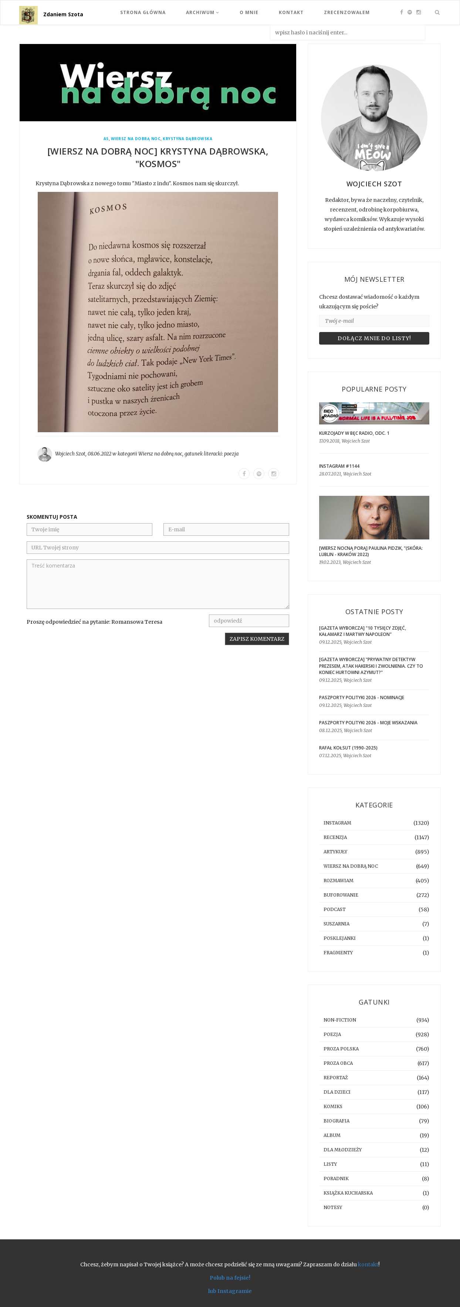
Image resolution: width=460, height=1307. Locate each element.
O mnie (249, 12)
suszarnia (336, 924)
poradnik (336, 1178)
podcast (335, 909)
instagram (337, 823)
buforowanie (341, 895)
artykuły (335, 851)
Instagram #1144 (339, 466)
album (332, 1135)
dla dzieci (337, 1092)
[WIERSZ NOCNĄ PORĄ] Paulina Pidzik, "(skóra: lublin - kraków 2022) (371, 551)
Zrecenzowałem (347, 12)
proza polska (341, 1049)
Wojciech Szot (70, 454)
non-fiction (340, 1020)
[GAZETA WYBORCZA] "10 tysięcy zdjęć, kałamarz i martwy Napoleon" (362, 631)
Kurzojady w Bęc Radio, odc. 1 (354, 433)
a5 (106, 139)
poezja (231, 454)
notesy (333, 1207)
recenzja (335, 837)
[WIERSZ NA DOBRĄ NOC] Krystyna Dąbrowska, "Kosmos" (158, 157)
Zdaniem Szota (63, 14)
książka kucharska (348, 1193)
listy (330, 1164)
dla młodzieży (343, 1149)
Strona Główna (143, 12)
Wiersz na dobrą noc (136, 139)
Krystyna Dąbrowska (187, 139)
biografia (336, 1121)
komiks (333, 1106)
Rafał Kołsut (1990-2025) (348, 748)
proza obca (338, 1063)
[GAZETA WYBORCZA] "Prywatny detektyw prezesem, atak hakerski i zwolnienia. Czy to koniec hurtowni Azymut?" (371, 665)
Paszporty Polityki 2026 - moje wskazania (368, 722)
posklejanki (340, 938)
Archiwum (202, 12)
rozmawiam (339, 880)
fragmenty (338, 952)
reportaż (336, 1077)
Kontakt (291, 12)
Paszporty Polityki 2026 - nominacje (361, 697)
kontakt (368, 1264)
